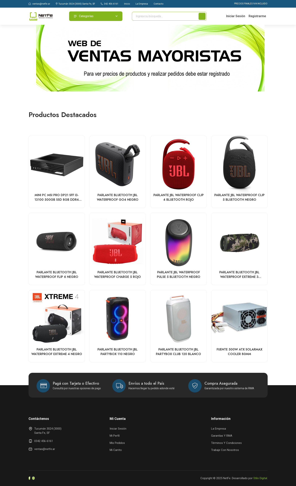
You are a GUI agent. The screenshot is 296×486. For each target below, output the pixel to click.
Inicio (127, 3)
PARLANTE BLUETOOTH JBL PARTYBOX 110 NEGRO (117, 351)
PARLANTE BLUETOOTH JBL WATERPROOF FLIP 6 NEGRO (56, 274)
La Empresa (142, 3)
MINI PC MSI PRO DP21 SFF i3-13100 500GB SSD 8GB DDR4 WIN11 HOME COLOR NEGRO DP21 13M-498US (56, 197)
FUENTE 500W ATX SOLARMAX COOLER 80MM (239, 351)
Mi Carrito (116, 450)
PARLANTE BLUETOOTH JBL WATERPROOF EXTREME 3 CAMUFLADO (239, 274)
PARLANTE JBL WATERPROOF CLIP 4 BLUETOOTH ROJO (178, 197)
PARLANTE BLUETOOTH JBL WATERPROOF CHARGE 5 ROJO (117, 274)
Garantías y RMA (221, 435)
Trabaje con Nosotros (225, 450)
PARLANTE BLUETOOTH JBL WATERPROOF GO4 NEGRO (117, 197)
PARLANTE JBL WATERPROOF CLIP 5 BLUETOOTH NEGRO (239, 197)
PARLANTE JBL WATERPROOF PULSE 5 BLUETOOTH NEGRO (178, 274)
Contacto (158, 3)
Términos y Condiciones (226, 443)
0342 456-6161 (43, 441)
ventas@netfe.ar (39, 3)
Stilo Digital (260, 478)
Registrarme (257, 16)
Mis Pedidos (117, 443)
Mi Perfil (115, 435)
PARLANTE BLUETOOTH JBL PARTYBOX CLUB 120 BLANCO (178, 351)
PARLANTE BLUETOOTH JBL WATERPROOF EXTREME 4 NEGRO (56, 351)
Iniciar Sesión (235, 16)
